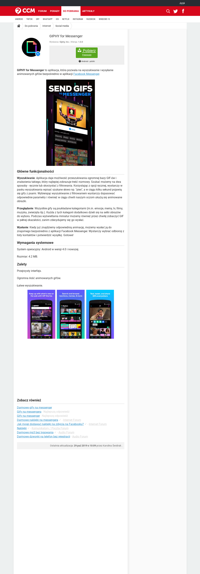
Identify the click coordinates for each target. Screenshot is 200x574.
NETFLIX (65, 19)
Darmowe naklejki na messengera (37, 420)
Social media (62, 26)
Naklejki (22, 428)
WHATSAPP (47, 19)
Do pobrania (71, 11)
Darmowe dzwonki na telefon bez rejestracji (43, 436)
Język (182, 3)
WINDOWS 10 (104, 19)
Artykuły (88, 11)
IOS (57, 19)
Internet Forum (72, 420)
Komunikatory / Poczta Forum (50, 428)
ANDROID (19, 19)
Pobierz (87, 52)
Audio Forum (66, 432)
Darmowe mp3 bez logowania (35, 432)
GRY (37, 19)
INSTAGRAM (78, 19)
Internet (46, 26)
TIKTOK (29, 19)
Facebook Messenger (86, 74)
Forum (42, 11)
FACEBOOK (90, 19)
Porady (55, 11)
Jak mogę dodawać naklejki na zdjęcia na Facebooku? (50, 424)
